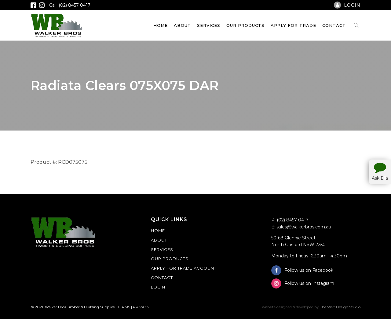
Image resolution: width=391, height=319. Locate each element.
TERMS (123, 307)
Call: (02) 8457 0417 (69, 5)
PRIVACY (141, 307)
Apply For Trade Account (184, 268)
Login (158, 287)
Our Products (245, 25)
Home (160, 25)
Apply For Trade (293, 25)
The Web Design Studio (340, 307)
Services (208, 25)
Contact (334, 25)
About (182, 25)
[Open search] (356, 25)
